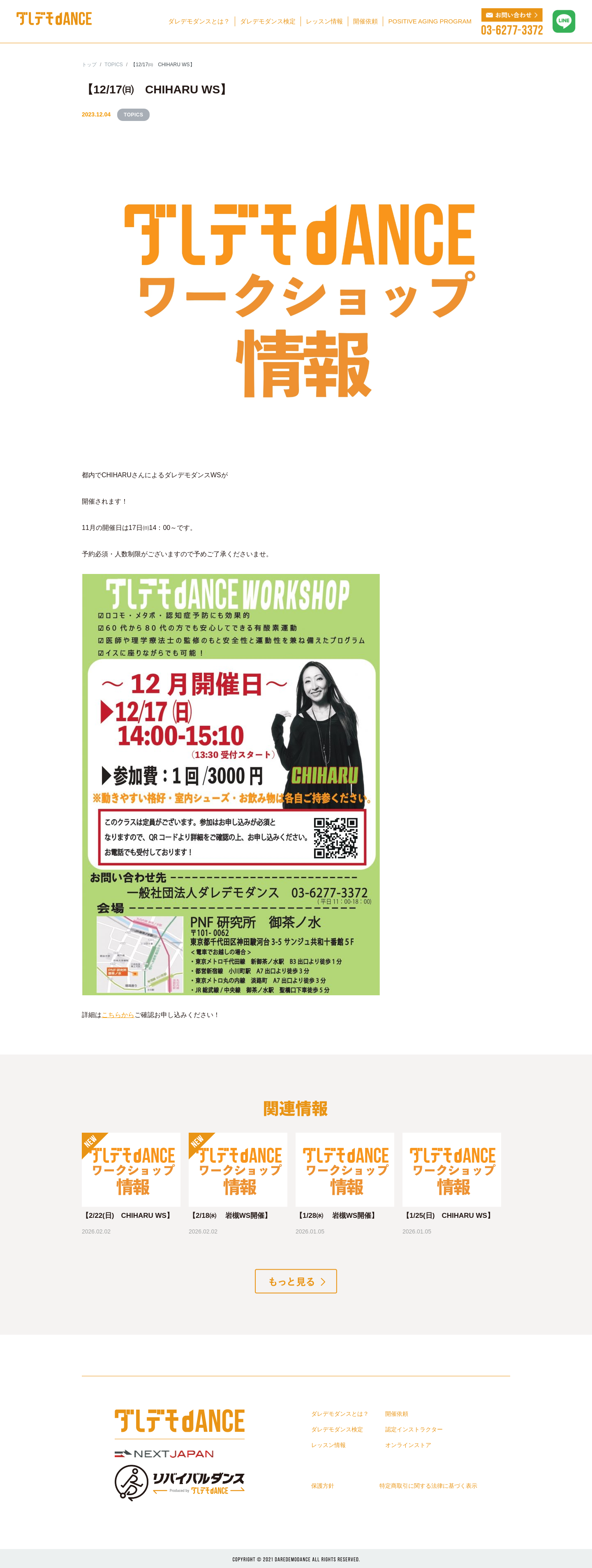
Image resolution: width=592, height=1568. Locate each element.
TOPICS (133, 115)
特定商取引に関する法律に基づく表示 (428, 1485)
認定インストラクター (414, 1429)
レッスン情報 (324, 21)
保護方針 (322, 1485)
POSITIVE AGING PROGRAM (430, 21)
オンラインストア (408, 1445)
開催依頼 (365, 21)
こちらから (118, 1014)
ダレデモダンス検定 (268, 21)
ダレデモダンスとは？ (199, 21)
